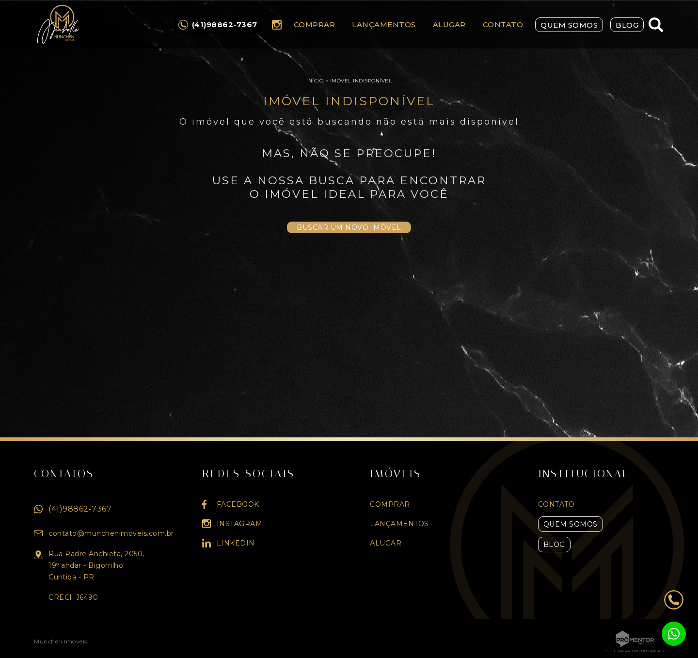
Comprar (314, 24)
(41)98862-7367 (79, 509)
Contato (503, 24)
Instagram (277, 25)
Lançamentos (384, 24)
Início (314, 81)
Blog (627, 25)
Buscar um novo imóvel (349, 227)
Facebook (238, 504)
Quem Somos (569, 25)
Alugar (449, 24)
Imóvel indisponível (361, 81)
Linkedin (236, 543)
